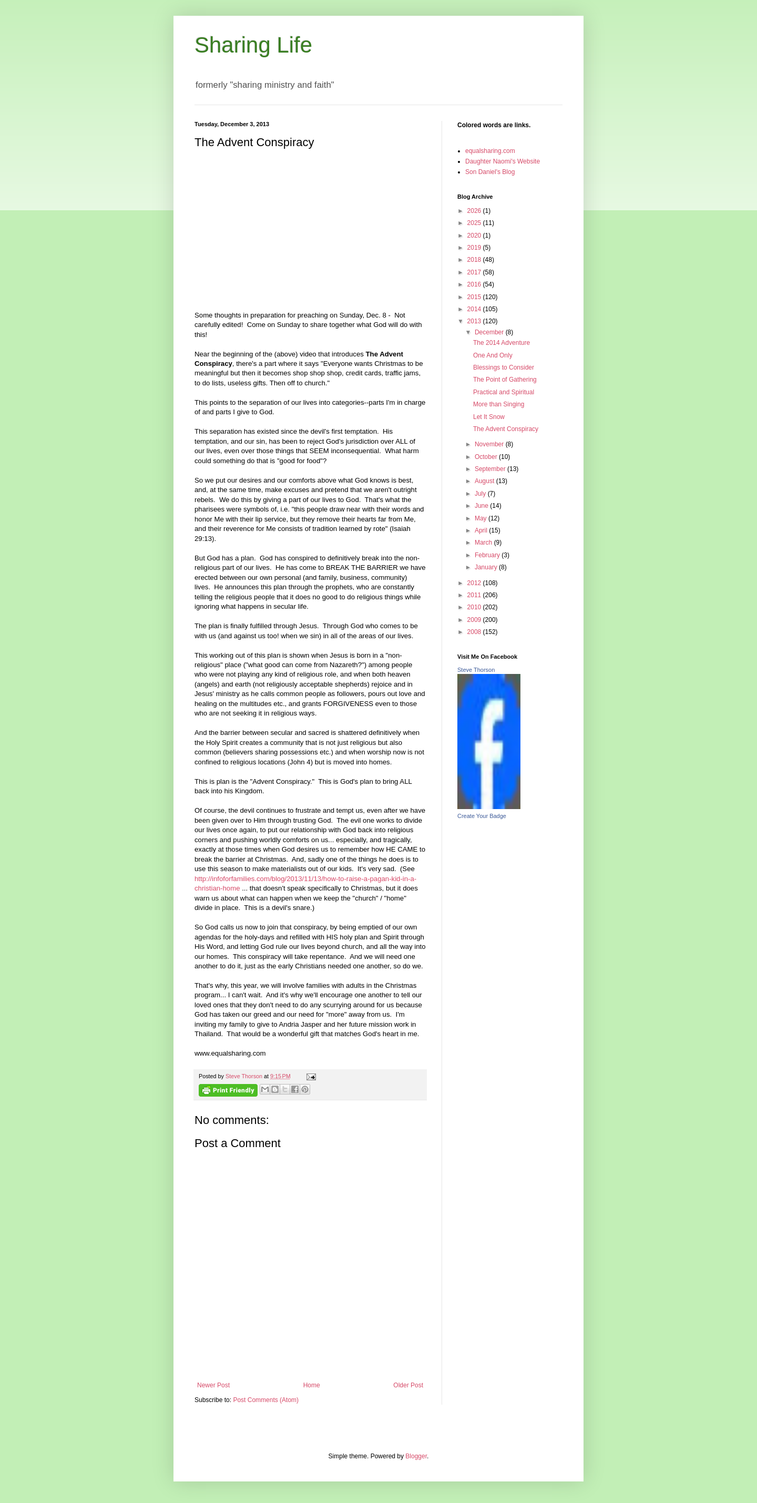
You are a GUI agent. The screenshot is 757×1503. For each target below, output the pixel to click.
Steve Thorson (476, 670)
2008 (475, 632)
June (482, 505)
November (490, 444)
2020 (475, 235)
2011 (475, 595)
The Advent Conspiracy (505, 429)
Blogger (416, 1456)
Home (311, 1385)
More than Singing (498, 404)
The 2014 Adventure (501, 342)
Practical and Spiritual (503, 392)
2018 (475, 259)
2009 (475, 619)
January (487, 567)
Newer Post (213, 1385)
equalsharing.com (490, 151)
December (490, 332)
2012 (475, 583)
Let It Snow (489, 417)
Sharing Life (253, 45)
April (482, 530)
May (481, 518)
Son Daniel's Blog (490, 172)
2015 (475, 297)
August (485, 481)
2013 (475, 321)
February (488, 555)
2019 (475, 247)
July (481, 493)
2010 (475, 607)
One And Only (493, 355)
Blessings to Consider (503, 367)
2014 (475, 309)
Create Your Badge (481, 816)
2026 (475, 210)
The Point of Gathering (505, 379)
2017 (475, 272)
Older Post (408, 1385)
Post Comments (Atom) (266, 1400)
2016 (475, 284)
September (491, 469)
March (484, 542)
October (487, 457)
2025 (475, 223)
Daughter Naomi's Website (502, 161)
